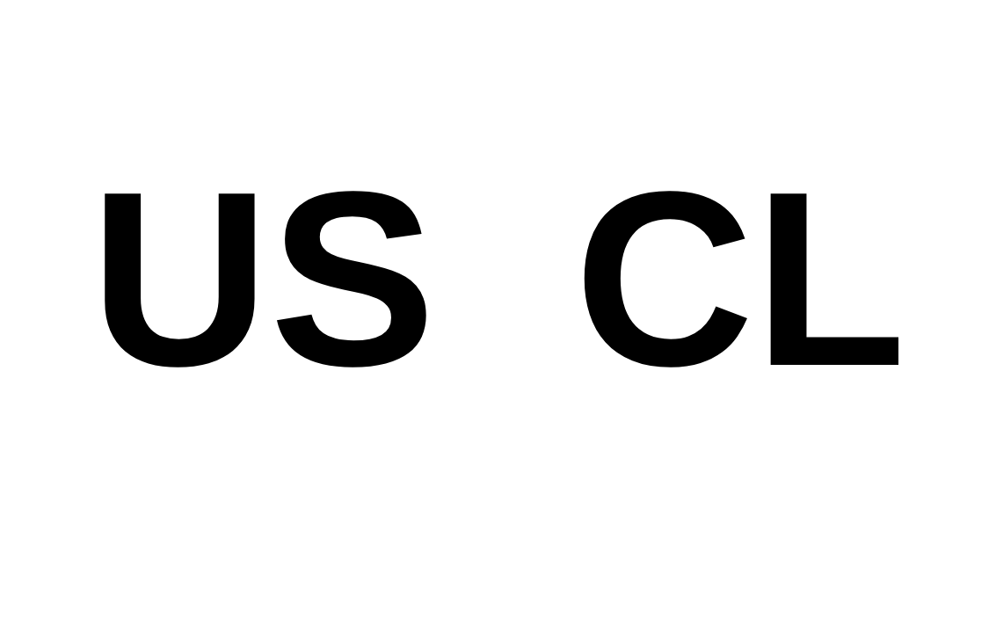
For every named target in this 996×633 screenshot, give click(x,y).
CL (740, 279)
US (262, 279)
